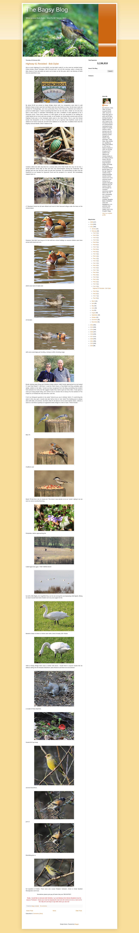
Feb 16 (95, 267)
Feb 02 (95, 235)
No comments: (43, 906)
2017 (91, 336)
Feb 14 (95, 263)
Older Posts (79, 910)
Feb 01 (95, 233)
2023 (91, 345)
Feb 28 (95, 298)
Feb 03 (95, 237)
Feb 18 (95, 272)
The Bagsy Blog (47, 9)
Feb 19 (95, 274)
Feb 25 (95, 291)
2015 (91, 332)
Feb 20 (95, 277)
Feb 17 (95, 270)
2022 (91, 343)
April (93, 303)
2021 (91, 341)
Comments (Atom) (38, 913)
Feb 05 (95, 242)
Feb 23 (95, 284)
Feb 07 (95, 247)
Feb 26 (95, 293)
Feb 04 (95, 240)
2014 (91, 329)
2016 (91, 334)
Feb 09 (95, 251)
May (93, 305)
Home (54, 910)
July (93, 310)
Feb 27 (95, 296)
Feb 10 (95, 254)
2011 (91, 226)
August (94, 312)
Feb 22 (95, 281)
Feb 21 (95, 279)
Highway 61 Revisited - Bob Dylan (42, 63)
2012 (91, 325)
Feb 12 (95, 258)
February (94, 231)
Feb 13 (95, 261)
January (94, 228)
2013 (91, 327)
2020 (91, 338)
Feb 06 (95, 244)
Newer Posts (29, 910)
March (93, 301)
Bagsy (106, 105)
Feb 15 (95, 265)
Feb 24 (95, 286)
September (95, 315)
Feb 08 (95, 249)
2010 (91, 224)
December (95, 322)
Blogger (77, 924)
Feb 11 (95, 256)
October (94, 317)
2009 (91, 222)
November (95, 319)
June (93, 308)
